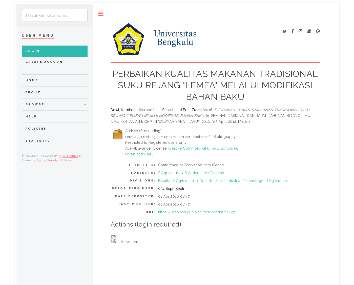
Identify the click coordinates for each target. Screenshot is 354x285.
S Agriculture (169, 173)
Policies (36, 128)
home (32, 80)
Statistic (38, 140)
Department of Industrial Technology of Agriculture (244, 181)
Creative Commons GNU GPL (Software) (202, 148)
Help (31, 116)
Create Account (46, 62)
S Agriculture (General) (204, 173)
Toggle (101, 14)
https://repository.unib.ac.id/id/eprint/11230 (196, 212)
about (33, 92)
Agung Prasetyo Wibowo (54, 160)
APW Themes (68, 155)
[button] (113, 239)
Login (33, 51)
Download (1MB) (139, 154)
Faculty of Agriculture (176, 181)
